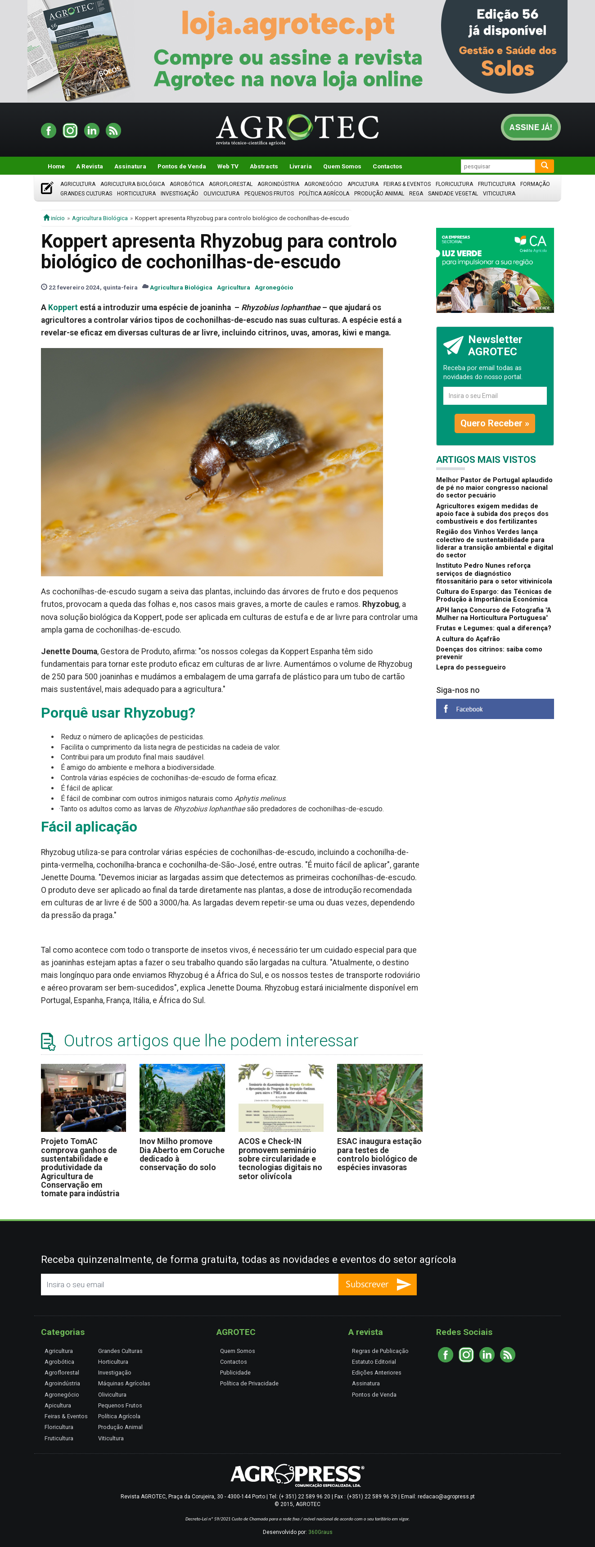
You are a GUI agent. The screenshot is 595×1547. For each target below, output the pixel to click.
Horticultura (136, 193)
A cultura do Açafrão (468, 639)
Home (56, 166)
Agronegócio (323, 184)
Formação (535, 184)
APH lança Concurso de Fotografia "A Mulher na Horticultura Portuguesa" (493, 614)
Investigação (179, 193)
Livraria (300, 166)
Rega (416, 193)
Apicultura (363, 184)
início (54, 218)
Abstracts (264, 166)
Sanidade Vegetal (453, 193)
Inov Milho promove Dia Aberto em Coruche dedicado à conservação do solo (182, 1154)
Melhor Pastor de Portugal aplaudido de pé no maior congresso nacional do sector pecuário (494, 488)
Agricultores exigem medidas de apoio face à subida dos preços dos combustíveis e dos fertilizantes (492, 514)
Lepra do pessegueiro (471, 667)
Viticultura (499, 193)
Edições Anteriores (376, 1372)
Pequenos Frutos (269, 193)
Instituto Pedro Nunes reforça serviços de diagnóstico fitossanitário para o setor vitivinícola (494, 573)
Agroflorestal (230, 184)
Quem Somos (342, 166)
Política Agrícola (324, 193)
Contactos (387, 166)
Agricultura (77, 184)
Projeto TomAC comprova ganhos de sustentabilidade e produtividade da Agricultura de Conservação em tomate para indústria (80, 1167)
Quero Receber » (494, 423)
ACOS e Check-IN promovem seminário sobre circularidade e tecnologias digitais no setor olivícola (280, 1159)
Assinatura (130, 166)
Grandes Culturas (86, 193)
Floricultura (454, 184)
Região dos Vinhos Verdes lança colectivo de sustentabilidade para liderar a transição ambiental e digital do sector (494, 543)
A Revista (89, 166)
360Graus (320, 1532)
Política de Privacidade (249, 1383)
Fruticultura (496, 184)
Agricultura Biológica (132, 184)
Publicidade (235, 1372)
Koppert (63, 307)
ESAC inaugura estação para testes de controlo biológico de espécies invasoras (379, 1154)
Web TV (228, 166)
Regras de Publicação (380, 1351)
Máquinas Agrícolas (124, 1383)
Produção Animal (379, 193)
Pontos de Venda (182, 166)
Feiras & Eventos (407, 184)
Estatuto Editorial (374, 1361)
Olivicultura (221, 193)
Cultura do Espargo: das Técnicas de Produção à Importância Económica (494, 595)
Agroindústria (278, 184)
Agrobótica (187, 184)
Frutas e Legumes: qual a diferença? (493, 628)
